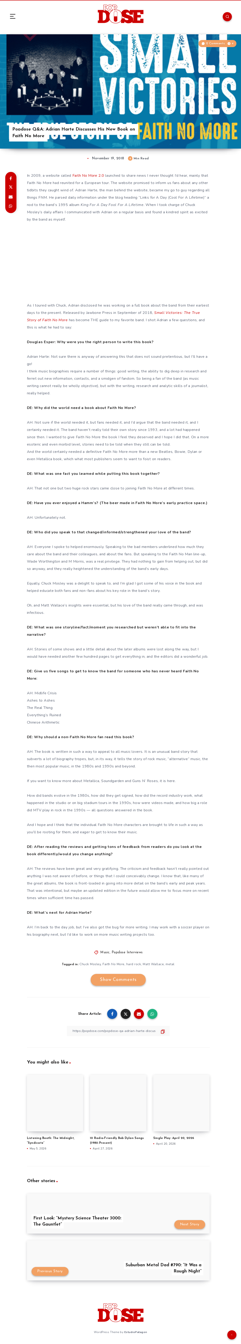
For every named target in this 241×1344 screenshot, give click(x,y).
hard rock (133, 964)
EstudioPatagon (135, 1332)
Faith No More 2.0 (88, 175)
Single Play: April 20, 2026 (173, 1138)
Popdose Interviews (127, 952)
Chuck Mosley (90, 964)
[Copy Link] (118, 1031)
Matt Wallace (153, 964)
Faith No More (113, 964)
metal (170, 964)
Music (105, 952)
